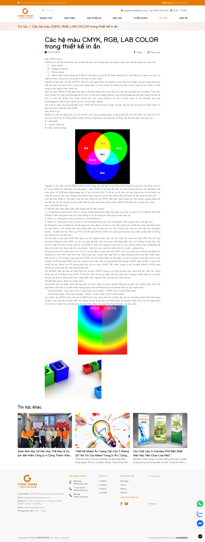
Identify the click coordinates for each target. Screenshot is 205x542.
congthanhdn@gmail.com (34, 507)
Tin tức (23, 26)
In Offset (102, 481)
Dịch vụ (123, 488)
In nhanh (102, 485)
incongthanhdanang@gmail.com (37, 497)
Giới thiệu (124, 481)
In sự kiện (103, 492)
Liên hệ (123, 492)
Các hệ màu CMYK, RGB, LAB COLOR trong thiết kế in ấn (75, 26)
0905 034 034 (180, 3)
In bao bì (102, 488)
